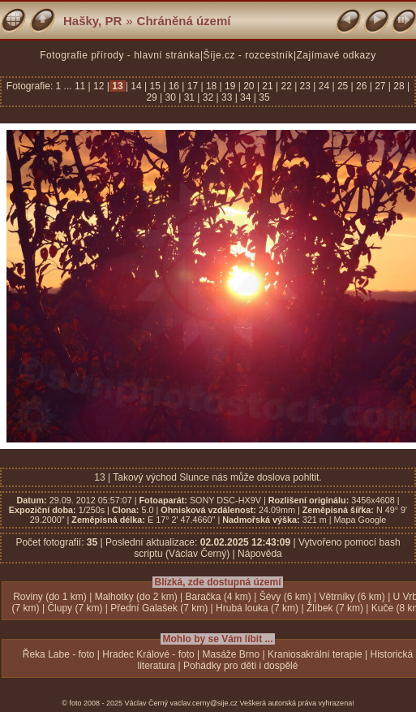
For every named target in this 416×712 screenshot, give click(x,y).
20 (249, 86)
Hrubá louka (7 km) (257, 608)
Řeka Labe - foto (59, 654)
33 (227, 97)
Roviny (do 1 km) (50, 596)
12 (99, 86)
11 (81, 86)
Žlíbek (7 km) (335, 608)
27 (380, 86)
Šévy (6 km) (285, 596)
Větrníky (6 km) (351, 596)
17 (192, 86)
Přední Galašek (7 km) (159, 608)
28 (399, 86)
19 (230, 86)
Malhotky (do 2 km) (136, 596)
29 (153, 97)
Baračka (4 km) (218, 596)
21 (267, 86)
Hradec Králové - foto (148, 654)
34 (246, 97)
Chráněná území (184, 21)
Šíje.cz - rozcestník (249, 55)
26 (362, 86)
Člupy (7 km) (74, 608)
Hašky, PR (92, 21)
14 (136, 86)
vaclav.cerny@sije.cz (204, 703)
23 (305, 86)
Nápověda (260, 553)
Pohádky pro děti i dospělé (240, 665)
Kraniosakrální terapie (315, 654)
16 (173, 86)
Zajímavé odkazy (336, 55)
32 (207, 97)
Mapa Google (359, 519)
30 (170, 97)
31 (189, 97)
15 (155, 86)
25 (343, 86)
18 (212, 86)
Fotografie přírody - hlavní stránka (120, 55)
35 (263, 97)
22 (286, 86)
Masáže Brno (231, 654)
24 (323, 86)
